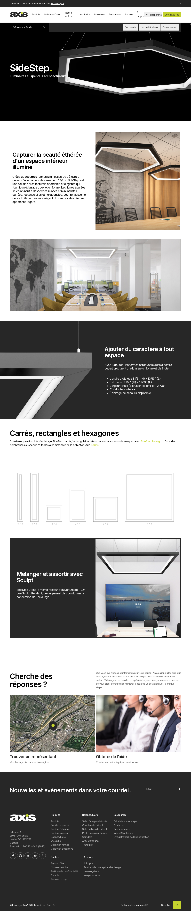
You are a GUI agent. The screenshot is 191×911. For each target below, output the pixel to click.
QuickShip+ (57, 840)
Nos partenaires (92, 875)
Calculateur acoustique (125, 821)
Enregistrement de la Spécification (131, 837)
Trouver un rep (59, 879)
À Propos (88, 863)
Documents (130, 27)
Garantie (55, 875)
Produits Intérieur (59, 833)
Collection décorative (62, 848)
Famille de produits (61, 825)
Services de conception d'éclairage (102, 867)
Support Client (58, 863)
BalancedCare (52, 14)
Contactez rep (172, 14)
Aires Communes (91, 840)
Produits (36, 14)
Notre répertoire (59, 867)
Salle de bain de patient (94, 829)
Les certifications (149, 27)
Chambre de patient (92, 825)
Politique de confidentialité (64, 871)
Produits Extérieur (60, 829)
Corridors (87, 837)
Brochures (119, 825)
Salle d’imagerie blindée (94, 821)
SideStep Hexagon (152, 441)
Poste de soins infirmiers (94, 833)
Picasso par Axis (68, 14)
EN (180, 3)
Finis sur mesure (122, 829)
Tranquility (87, 844)
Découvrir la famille (29, 27)
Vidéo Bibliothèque (124, 833)
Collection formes (60, 844)
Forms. (95, 445)
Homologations (91, 871)
